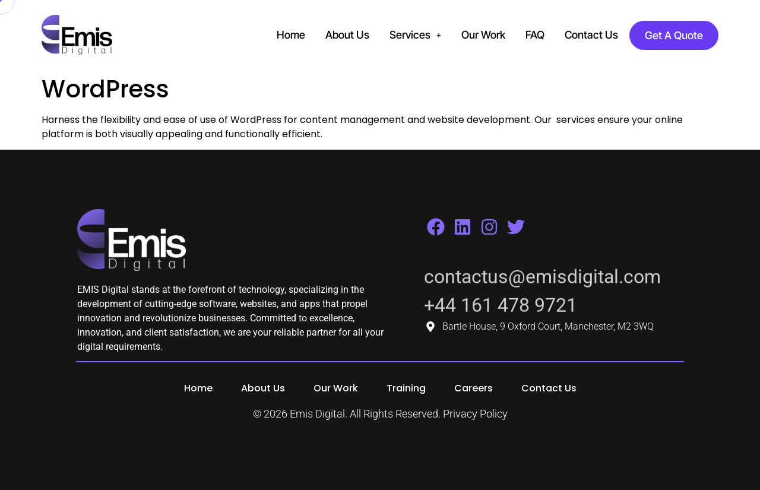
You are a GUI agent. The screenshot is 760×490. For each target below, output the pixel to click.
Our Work (483, 35)
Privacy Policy (475, 413)
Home (291, 35)
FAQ (534, 35)
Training (406, 388)
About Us (347, 35)
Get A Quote (674, 35)
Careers (473, 388)
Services (415, 35)
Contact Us (591, 35)
